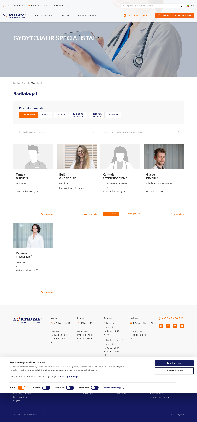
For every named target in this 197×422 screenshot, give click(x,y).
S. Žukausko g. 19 (61, 323)
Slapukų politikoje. (69, 406)
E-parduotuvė (39, 6)
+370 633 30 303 (137, 16)
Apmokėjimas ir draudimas (94, 383)
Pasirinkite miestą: (31, 108)
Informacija (85, 15)
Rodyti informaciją (112, 417)
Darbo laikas (13, 6)
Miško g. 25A (86, 323)
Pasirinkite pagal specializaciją (56, 132)
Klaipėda (78, 115)
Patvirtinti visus (174, 392)
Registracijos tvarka (56, 383)
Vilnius (46, 115)
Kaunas (61, 115)
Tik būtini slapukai (174, 400)
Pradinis (16, 83)
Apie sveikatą (61, 6)
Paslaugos (42, 15)
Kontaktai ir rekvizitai (23, 383)
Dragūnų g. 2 (112, 323)
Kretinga (113, 115)
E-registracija (112, 214)
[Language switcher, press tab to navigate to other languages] (190, 6)
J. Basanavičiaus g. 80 (143, 323)
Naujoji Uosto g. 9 (114, 340)
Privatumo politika (124, 383)
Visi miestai (28, 115)
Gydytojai (64, 15)
